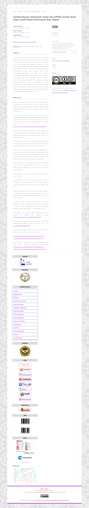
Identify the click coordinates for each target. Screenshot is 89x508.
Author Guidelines (19, 318)
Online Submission (19, 314)
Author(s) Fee (17, 324)
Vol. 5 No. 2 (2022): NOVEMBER (32, 11)
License (16, 334)
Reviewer (16, 298)
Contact (16, 291)
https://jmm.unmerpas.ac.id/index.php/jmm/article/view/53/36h (29, 126)
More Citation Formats (59, 52)
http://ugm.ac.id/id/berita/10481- (21, 226)
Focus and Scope (19, 304)
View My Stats (25, 462)
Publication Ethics (19, 311)
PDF (56, 27)
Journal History (18, 338)
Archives (20, 11)
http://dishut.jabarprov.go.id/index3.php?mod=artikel (27, 217)
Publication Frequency (20, 308)
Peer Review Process (20, 301)
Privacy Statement (19, 331)
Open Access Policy (19, 321)
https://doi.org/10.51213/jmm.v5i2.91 (26, 42)
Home (14, 11)
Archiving (16, 328)
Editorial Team (18, 294)
